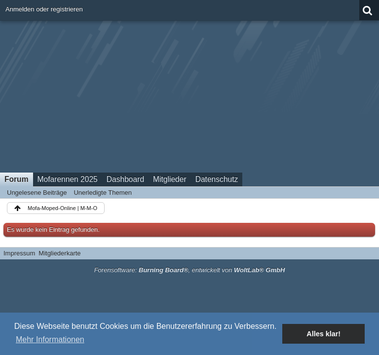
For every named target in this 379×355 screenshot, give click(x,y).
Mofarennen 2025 (68, 179)
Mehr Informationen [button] (50, 339)
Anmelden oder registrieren (44, 9)
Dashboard (125, 179)
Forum (16, 179)
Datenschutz (216, 179)
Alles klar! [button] (323, 334)
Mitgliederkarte (59, 253)
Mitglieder (170, 179)
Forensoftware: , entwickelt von (189, 270)
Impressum (19, 253)
